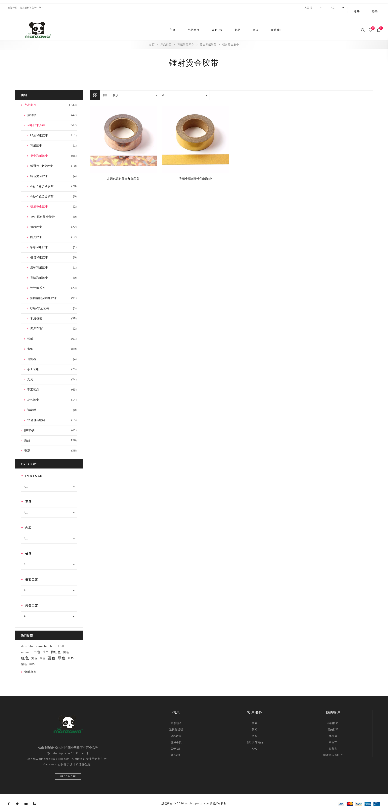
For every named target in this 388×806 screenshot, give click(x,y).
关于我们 (176, 741)
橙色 (46, 644)
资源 (256, 22)
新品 (237, 22)
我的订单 (333, 721)
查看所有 (30, 664)
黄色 (34, 650)
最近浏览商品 (254, 734)
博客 (254, 728)
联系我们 (277, 22)
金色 (42, 650)
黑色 (66, 644)
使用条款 (176, 734)
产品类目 (193, 22)
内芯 (28, 520)
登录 (377, 7)
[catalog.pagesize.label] (184, 87)
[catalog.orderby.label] (135, 87)
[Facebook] (9, 796)
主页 (172, 22)
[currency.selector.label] (324, 8)
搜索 (254, 715)
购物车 (333, 734)
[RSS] (34, 796)
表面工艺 (31, 572)
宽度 (28, 494)
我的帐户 (333, 715)
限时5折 (217, 22)
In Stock (34, 468)
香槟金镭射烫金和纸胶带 (195, 171)
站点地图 (176, 715)
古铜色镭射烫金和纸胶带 (123, 171)
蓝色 (52, 650)
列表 (105, 87)
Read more (68, 768)
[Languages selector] (347, 8)
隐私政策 (176, 728)
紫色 (24, 656)
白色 (37, 644)
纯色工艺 (31, 597)
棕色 (32, 656)
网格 (95, 87)
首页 (152, 36)
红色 (25, 650)
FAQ (254, 741)
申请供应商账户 (333, 747)
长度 (28, 546)
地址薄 (333, 728)
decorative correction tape (38, 638)
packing (26, 644)
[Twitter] (17, 796)
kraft (61, 638)
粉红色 (56, 644)
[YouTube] (26, 796)
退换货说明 (176, 721)
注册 (365, 7)
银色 (71, 650)
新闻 (254, 721)
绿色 (62, 650)
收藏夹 (333, 741)
